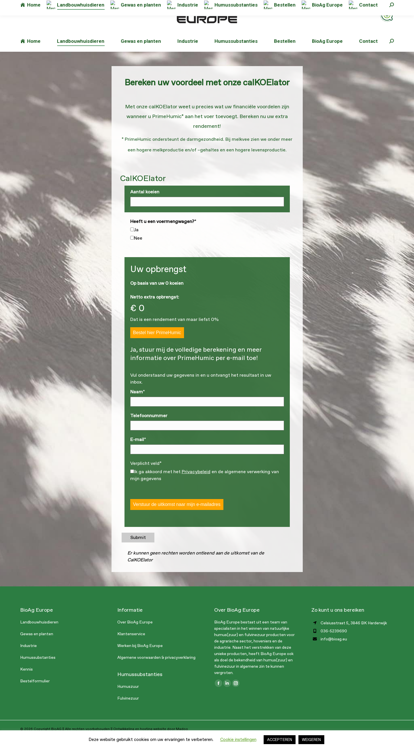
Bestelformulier (35, 692)
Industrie (28, 657)
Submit (138, 549)
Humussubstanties (37, 669)
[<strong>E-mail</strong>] (207, 461)
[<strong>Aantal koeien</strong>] (207, 213)
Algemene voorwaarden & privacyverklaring (156, 669)
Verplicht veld (146, 474)
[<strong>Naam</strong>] (207, 413)
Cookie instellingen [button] (238, 739)
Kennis (26, 680)
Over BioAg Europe (135, 633)
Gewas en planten (36, 645)
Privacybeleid (196, 483)
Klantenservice (131, 645)
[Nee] (132, 249)
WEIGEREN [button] (311, 740)
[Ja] (132, 241)
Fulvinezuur (128, 709)
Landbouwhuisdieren (39, 633)
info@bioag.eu (97, 5)
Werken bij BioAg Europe (140, 657)
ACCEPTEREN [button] (279, 740)
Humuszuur (128, 698)
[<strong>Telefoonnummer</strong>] (207, 437)
